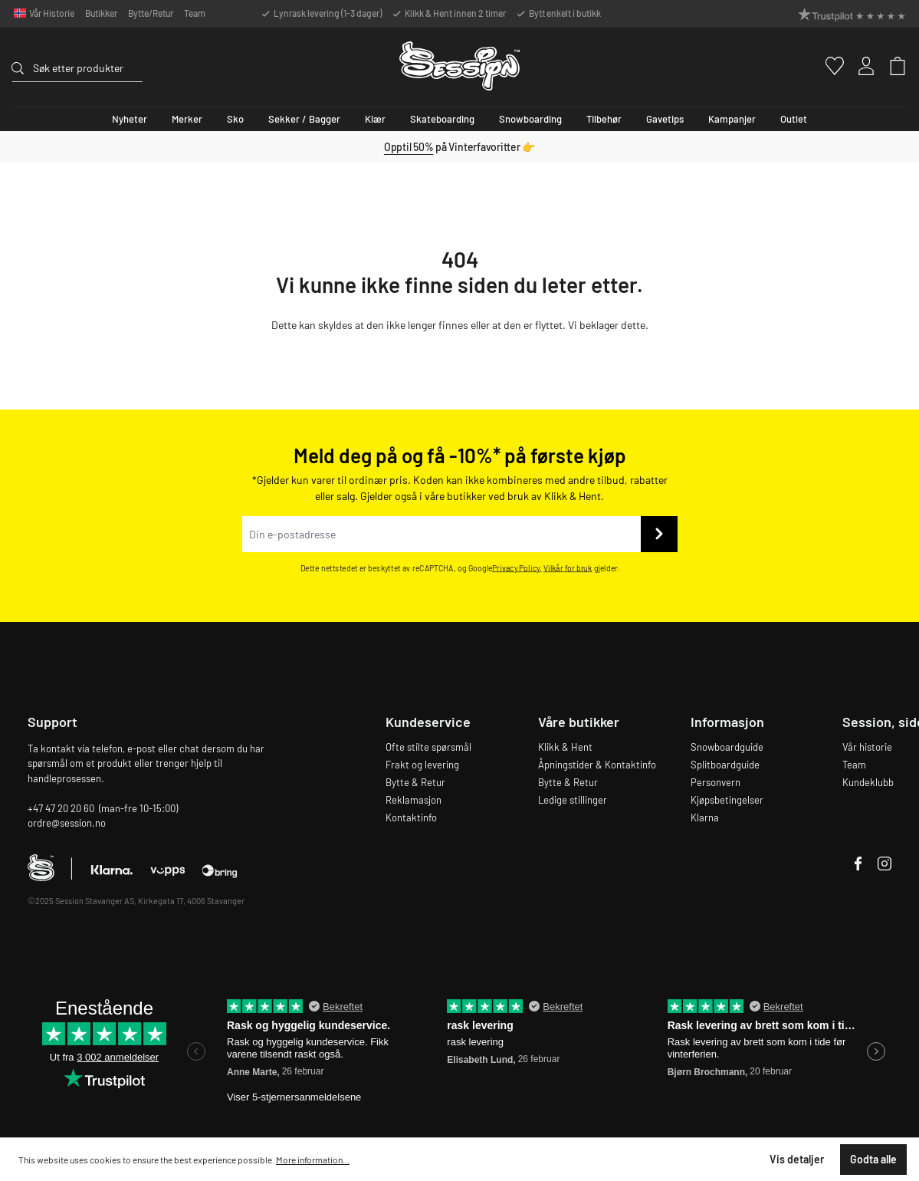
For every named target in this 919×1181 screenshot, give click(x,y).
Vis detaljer (797, 1159)
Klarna (705, 817)
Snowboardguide (727, 747)
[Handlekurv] (891, 66)
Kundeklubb (868, 782)
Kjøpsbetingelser (727, 800)
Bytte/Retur (150, 13)
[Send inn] (659, 534)
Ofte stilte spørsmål (428, 747)
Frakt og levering (422, 764)
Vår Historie (51, 13)
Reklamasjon (413, 800)
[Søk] (22, 66)
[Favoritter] (828, 66)
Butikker (101, 13)
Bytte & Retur (415, 782)
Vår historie (867, 747)
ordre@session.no (67, 823)
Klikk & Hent (565, 747)
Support (52, 721)
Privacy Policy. (517, 568)
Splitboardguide (725, 764)
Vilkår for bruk (567, 568)
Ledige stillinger (572, 800)
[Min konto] (859, 66)
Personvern (715, 782)
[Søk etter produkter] (88, 68)
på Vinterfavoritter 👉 (459, 146)
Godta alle (873, 1159)
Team (194, 13)
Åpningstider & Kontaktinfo (597, 764)
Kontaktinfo (411, 817)
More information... (313, 1159)
